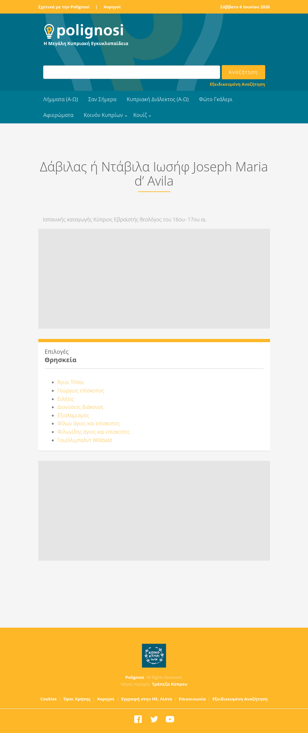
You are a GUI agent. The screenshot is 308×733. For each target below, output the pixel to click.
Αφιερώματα (58, 115)
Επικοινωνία (192, 699)
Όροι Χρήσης (77, 699)
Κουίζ (140, 115)
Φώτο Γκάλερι (215, 99)
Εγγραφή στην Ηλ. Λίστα (146, 699)
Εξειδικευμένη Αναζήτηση (237, 84)
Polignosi (135, 677)
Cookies (49, 699)
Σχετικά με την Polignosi (63, 7)
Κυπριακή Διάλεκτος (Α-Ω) (158, 99)
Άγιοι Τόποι (71, 382)
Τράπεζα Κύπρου (169, 684)
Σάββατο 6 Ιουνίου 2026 (245, 7)
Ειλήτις (66, 398)
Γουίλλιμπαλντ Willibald (85, 440)
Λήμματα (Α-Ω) (60, 99)
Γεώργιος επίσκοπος (81, 390)
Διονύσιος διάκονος (81, 406)
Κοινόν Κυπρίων (103, 115)
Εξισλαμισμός (73, 415)
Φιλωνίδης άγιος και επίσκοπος (94, 431)
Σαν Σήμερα (102, 99)
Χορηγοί (112, 7)
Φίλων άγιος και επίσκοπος (89, 423)
